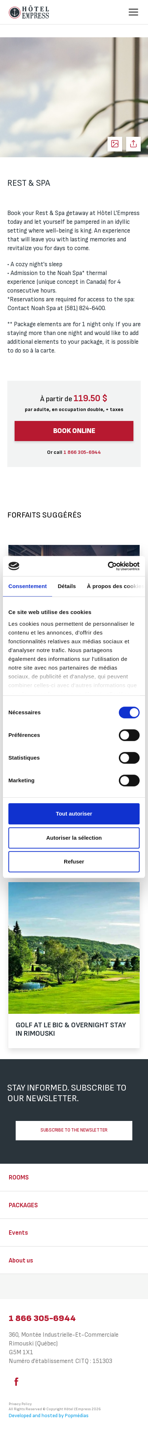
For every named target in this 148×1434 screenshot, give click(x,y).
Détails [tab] (67, 586)
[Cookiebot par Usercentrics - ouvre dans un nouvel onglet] (108, 566)
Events (18, 1233)
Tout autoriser (74, 813)
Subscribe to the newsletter (74, 1130)
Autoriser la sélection (74, 838)
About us (21, 1260)
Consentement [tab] (27, 586)
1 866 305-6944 (42, 1318)
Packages (23, 1205)
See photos (115, 144)
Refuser (74, 861)
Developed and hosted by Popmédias (49, 1415)
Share (133, 144)
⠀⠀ (13, 1287)
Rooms (19, 1177)
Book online (74, 431)
